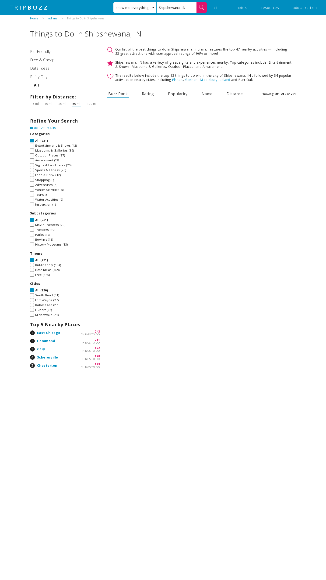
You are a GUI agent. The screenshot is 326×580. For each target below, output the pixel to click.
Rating (148, 93)
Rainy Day (39, 76)
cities (218, 7)
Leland (225, 79)
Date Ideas (40, 68)
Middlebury (208, 79)
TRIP (29, 7)
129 (97, 364)
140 (97, 356)
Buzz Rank (118, 93)
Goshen (191, 79)
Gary (41, 349)
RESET (34, 128)
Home (34, 18)
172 (97, 348)
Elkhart (177, 79)
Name (207, 93)
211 (97, 340)
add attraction (305, 7)
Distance (235, 93)
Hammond (46, 341)
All (36, 85)
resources (270, 7)
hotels (242, 7)
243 (97, 332)
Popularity (177, 93)
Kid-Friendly (40, 51)
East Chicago (48, 332)
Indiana (52, 18)
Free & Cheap (42, 59)
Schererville (47, 357)
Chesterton (47, 365)
